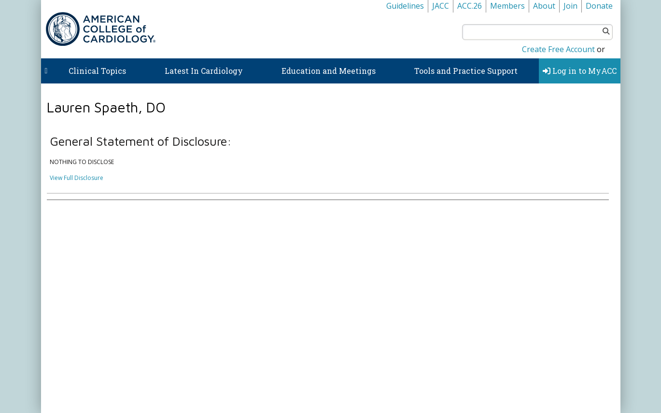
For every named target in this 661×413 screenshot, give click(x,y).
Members (507, 5)
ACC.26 (469, 5)
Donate (599, 5)
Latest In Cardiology (204, 71)
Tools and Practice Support (466, 71)
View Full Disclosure (76, 178)
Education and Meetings (328, 71)
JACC (440, 5)
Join (570, 5)
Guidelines (405, 5)
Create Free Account (558, 49)
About (544, 5)
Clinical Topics (97, 71)
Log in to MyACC (580, 71)
